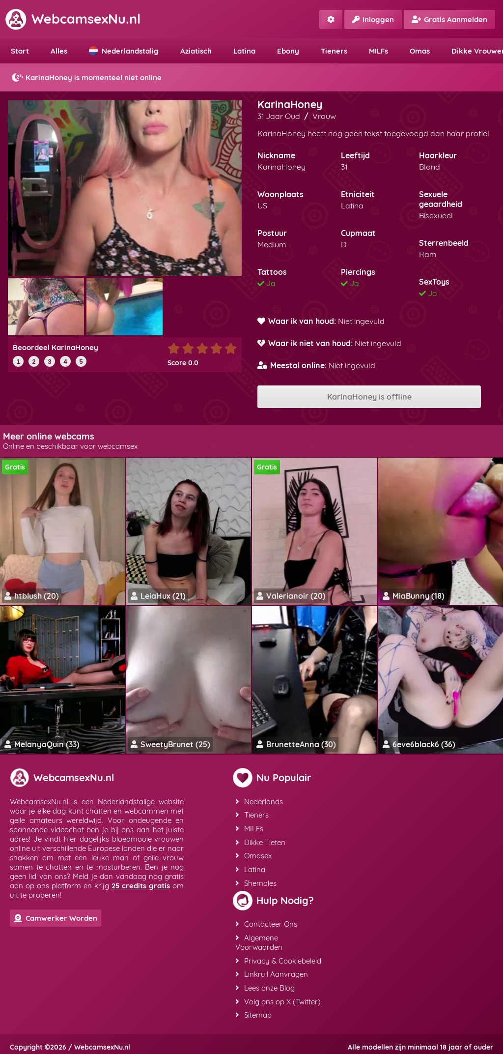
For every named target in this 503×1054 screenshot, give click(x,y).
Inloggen (373, 19)
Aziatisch (196, 51)
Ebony (288, 51)
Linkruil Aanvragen (271, 970)
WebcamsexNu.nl (72, 18)
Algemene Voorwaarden (258, 939)
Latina (244, 51)
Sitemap (253, 1010)
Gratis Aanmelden (449, 19)
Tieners (334, 51)
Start (20, 51)
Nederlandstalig (124, 51)
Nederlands (258, 801)
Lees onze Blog (264, 984)
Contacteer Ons (266, 921)
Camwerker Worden (55, 918)
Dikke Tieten (260, 841)
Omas (420, 51)
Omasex (253, 854)
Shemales (255, 880)
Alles (59, 51)
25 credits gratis (141, 885)
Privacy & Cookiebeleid (278, 957)
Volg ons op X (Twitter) (277, 997)
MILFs (378, 51)
